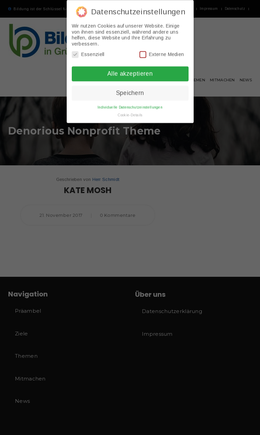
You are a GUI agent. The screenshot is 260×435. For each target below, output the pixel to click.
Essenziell (88, 52)
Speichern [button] (130, 90)
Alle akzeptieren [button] (130, 71)
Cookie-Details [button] (129, 112)
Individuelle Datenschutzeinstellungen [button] (130, 104)
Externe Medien (161, 52)
